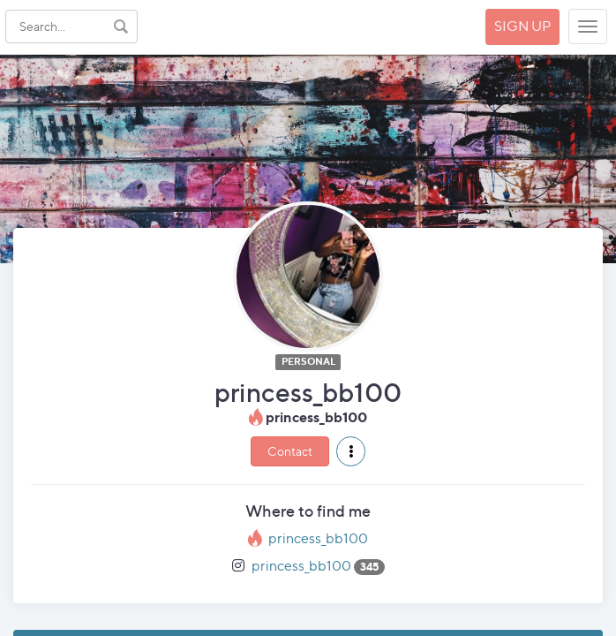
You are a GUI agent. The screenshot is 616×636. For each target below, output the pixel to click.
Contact (289, 450)
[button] (350, 451)
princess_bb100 (318, 538)
